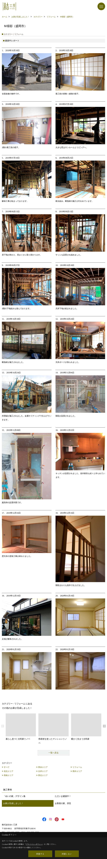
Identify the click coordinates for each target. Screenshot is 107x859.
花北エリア (8, 771)
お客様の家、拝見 (63, 803)
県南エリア (8, 775)
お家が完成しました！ (13, 803)
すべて (7, 767)
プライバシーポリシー (34, 844)
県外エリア (77, 771)
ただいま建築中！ (63, 796)
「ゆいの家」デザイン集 (14, 796)
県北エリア (43, 775)
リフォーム (77, 767)
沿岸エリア (43, 771)
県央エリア (43, 767)
